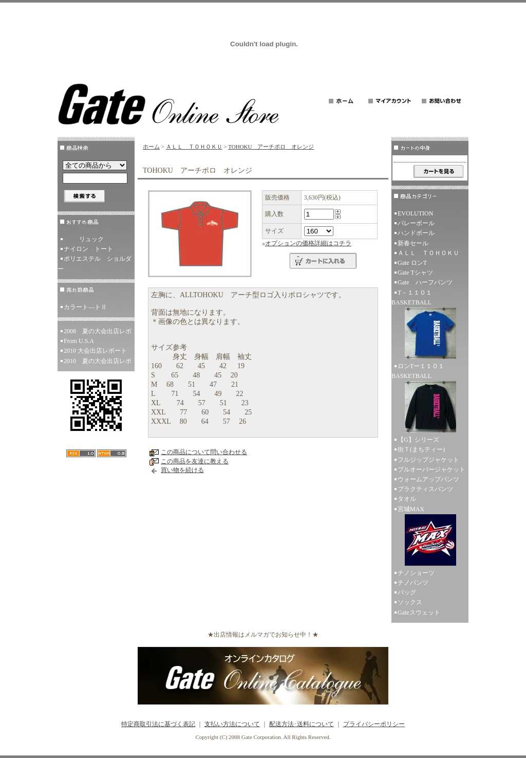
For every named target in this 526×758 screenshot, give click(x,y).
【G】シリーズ (418, 439)
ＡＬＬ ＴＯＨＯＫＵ (194, 146)
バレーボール (416, 223)
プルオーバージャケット (431, 469)
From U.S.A (79, 341)
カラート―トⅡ (85, 307)
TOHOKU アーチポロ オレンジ (271, 146)
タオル (407, 498)
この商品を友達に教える (195, 461)
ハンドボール (416, 233)
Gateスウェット (419, 612)
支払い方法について (232, 724)
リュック (84, 239)
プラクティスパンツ (425, 489)
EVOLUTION (415, 213)
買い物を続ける (182, 470)
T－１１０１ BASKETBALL (429, 325)
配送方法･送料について (301, 724)
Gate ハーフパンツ (425, 282)
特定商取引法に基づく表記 (158, 724)
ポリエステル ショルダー (95, 263)
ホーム (151, 146)
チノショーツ (416, 572)
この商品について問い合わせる (204, 452)
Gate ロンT (412, 262)
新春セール (413, 243)
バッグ (407, 592)
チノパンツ (413, 582)
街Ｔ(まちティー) (421, 449)
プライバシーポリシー (374, 724)
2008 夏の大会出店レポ (98, 331)
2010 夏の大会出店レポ (98, 361)
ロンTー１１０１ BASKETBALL (429, 399)
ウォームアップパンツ (428, 479)
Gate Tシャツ (415, 272)
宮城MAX (429, 537)
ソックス (410, 602)
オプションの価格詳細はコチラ (308, 243)
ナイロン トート (88, 248)
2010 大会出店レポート (95, 350)
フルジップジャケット (428, 459)
